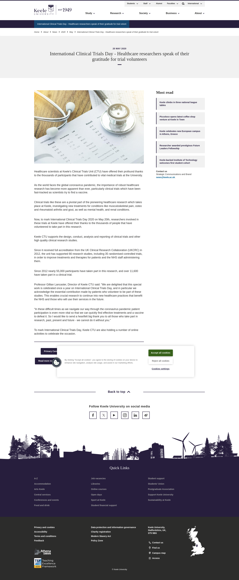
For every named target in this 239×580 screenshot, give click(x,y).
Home (36, 31)
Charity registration (101, 532)
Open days (96, 494)
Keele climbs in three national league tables (178, 103)
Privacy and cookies (44, 527)
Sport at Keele (98, 500)
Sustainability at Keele (159, 500)
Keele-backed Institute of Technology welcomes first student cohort (178, 161)
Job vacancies (98, 478)
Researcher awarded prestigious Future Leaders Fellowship (180, 147)
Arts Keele (39, 489)
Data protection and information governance (113, 527)
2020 (63, 31)
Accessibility (40, 532)
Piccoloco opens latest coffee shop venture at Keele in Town (177, 118)
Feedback (39, 540)
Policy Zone (97, 540)
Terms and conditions (45, 536)
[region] (125, 361)
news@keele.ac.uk (165, 177)
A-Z (36, 478)
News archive (139, 23)
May (71, 31)
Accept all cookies (160, 352)
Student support (156, 478)
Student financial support (104, 505)
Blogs (154, 23)
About (45, 31)
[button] (183, 3)
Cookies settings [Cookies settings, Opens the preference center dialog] (160, 369)
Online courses (98, 489)
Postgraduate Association (161, 489)
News (54, 31)
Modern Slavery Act (101, 536)
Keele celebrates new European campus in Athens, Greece (180, 132)
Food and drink (42, 505)
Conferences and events (46, 500)
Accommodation (42, 484)
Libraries (95, 484)
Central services (42, 494)
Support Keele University (160, 494)
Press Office (169, 23)
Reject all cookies (160, 360)
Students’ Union (156, 484)
